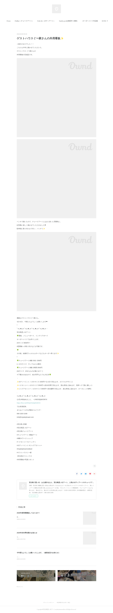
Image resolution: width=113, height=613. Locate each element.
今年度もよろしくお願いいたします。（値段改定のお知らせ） (38, 553)
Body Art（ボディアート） (46, 21)
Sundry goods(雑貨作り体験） (68, 21)
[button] (9, 21)
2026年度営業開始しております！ (28, 513)
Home (9, 21)
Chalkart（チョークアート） (24, 21)
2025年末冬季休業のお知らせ (27, 533)
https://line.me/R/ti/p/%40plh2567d (28, 403)
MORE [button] (104, 21)
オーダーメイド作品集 (90, 21)
